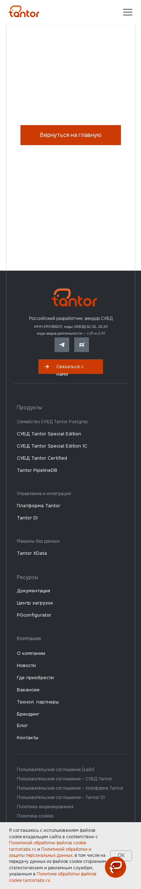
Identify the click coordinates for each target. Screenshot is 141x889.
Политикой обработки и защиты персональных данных (50, 852)
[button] (70, 366)
